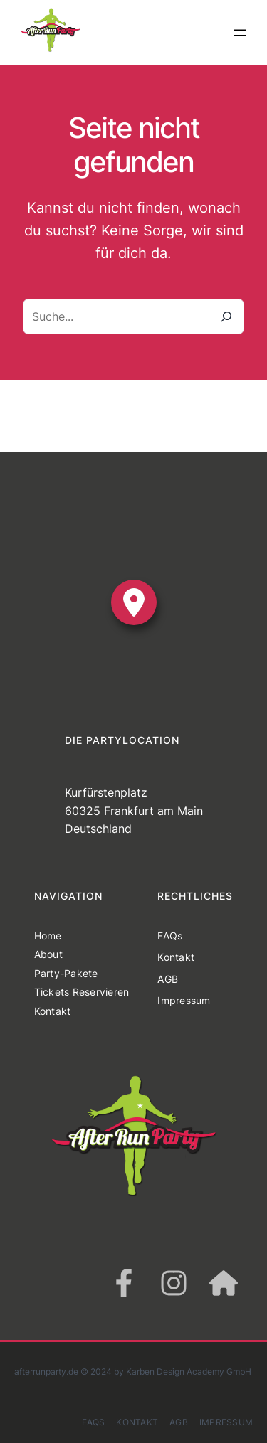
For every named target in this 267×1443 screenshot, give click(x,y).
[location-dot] (134, 602)
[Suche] (226, 316)
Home (48, 936)
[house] (223, 1283)
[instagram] (174, 1283)
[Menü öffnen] (239, 32)
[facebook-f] (124, 1283)
